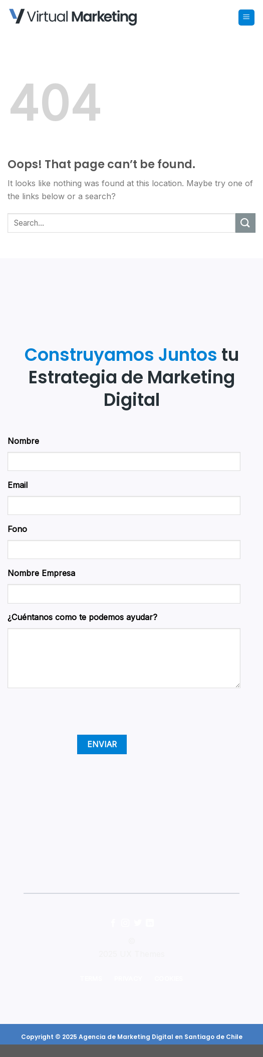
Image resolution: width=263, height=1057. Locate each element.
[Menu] (246, 18)
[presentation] (84, 715)
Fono (17, 529)
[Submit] (245, 223)
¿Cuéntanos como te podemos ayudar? (82, 617)
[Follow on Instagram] (125, 923)
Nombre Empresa (41, 573)
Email (18, 485)
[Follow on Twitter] (138, 923)
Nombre (23, 441)
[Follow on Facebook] (113, 923)
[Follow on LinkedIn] (150, 923)
